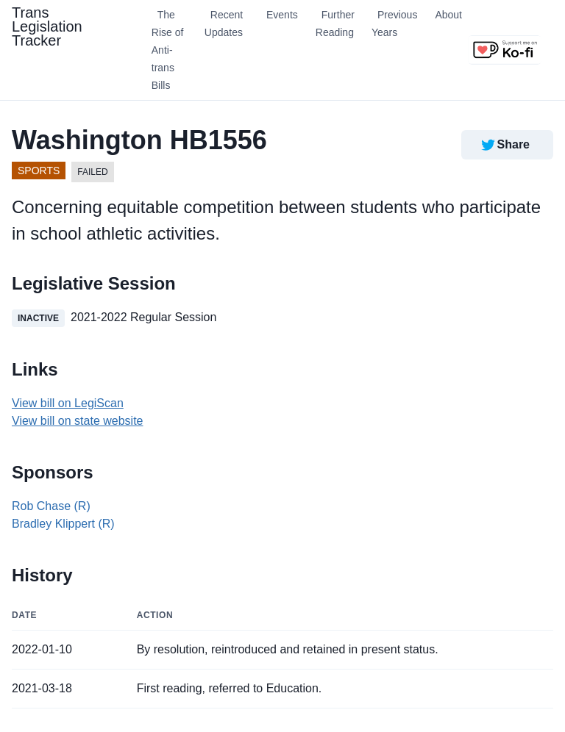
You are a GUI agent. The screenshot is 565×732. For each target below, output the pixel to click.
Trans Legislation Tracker (47, 26)
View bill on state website (77, 421)
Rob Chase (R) (51, 506)
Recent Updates (224, 23)
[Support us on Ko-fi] (504, 50)
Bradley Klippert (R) (63, 523)
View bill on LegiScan (68, 403)
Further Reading (335, 23)
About (448, 15)
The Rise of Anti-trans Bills (168, 50)
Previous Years (394, 23)
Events (282, 15)
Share (504, 145)
